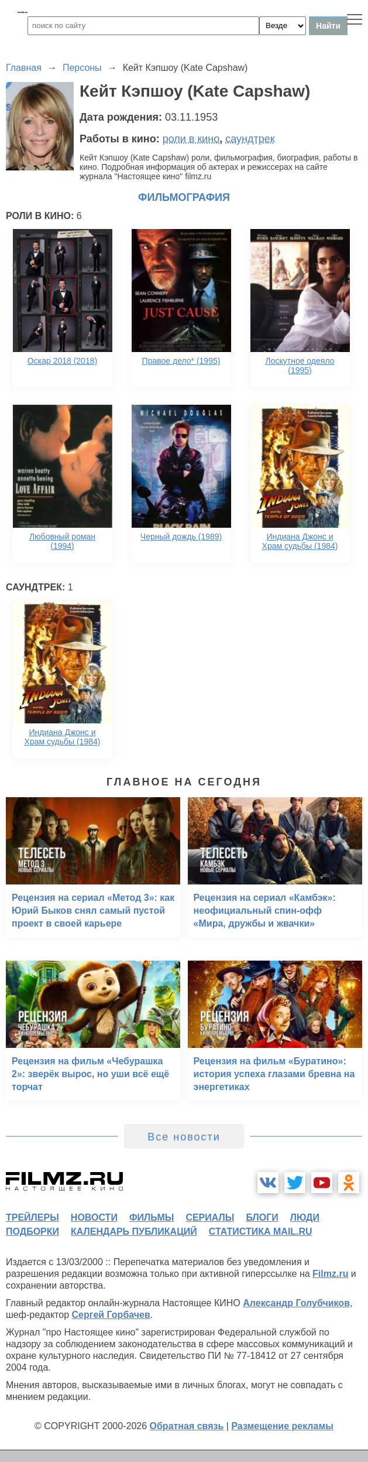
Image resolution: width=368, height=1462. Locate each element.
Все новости (184, 1137)
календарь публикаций (134, 1231)
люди (304, 1217)
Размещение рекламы (282, 1426)
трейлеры (32, 1217)
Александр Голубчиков (296, 1303)
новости (94, 1217)
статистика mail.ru (260, 1231)
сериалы (209, 1217)
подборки (32, 1231)
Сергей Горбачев (110, 1315)
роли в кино (191, 139)
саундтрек (249, 139)
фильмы (151, 1217)
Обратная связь (187, 1426)
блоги (262, 1217)
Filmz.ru (330, 1274)
